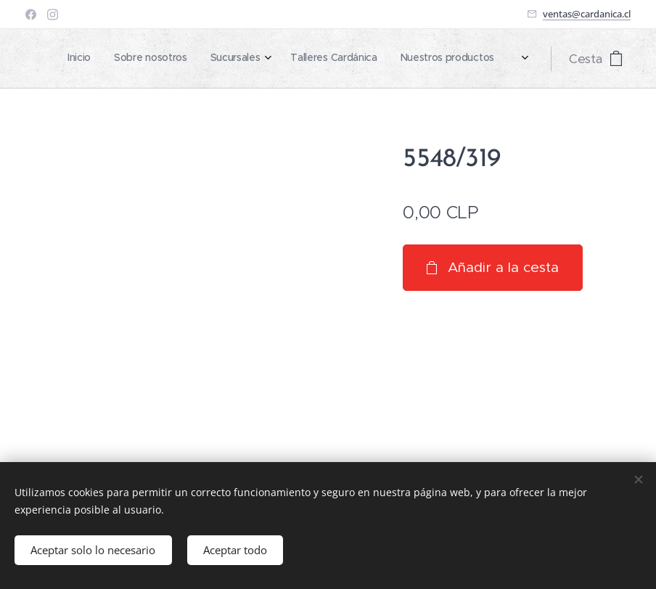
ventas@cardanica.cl (587, 13)
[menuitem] (382, 59)
